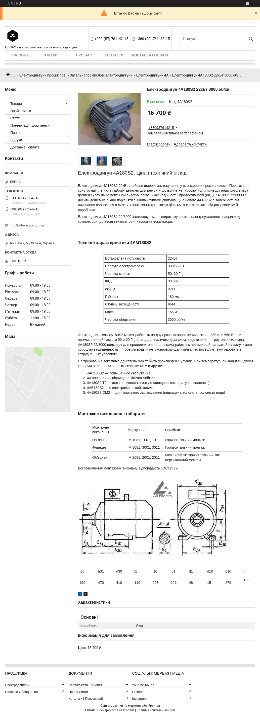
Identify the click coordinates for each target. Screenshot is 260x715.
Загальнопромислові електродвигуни (101, 75)
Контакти (114, 55)
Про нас (84, 55)
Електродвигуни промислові (42, 75)
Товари (50, 55)
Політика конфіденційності (156, 710)
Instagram (139, 698)
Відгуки (16, 140)
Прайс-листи (20, 111)
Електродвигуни (17, 685)
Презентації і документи (30, 125)
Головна (20, 55)
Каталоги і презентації (86, 698)
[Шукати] (250, 39)
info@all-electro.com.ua (27, 225)
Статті (15, 118)
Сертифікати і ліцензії (85, 685)
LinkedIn (138, 692)
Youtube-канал (143, 685)
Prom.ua (154, 705)
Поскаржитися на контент (115, 710)
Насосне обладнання (21, 692)
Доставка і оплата (150, 55)
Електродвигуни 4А (152, 75)
